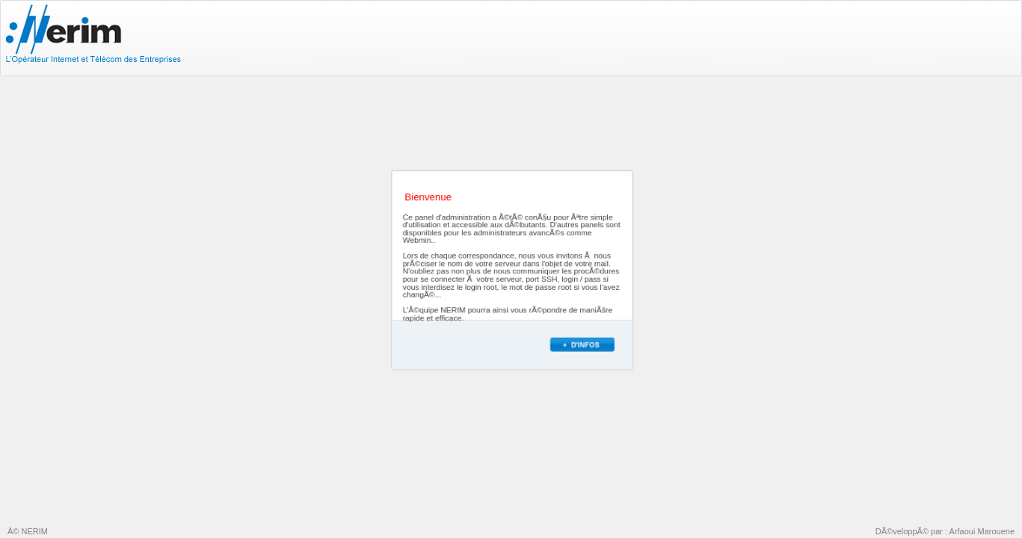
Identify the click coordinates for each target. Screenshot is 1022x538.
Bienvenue (429, 198)
